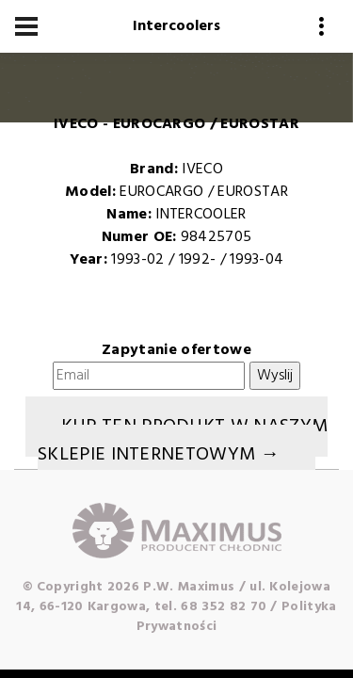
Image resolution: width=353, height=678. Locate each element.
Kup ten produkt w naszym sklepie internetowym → (183, 441)
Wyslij (275, 375)
